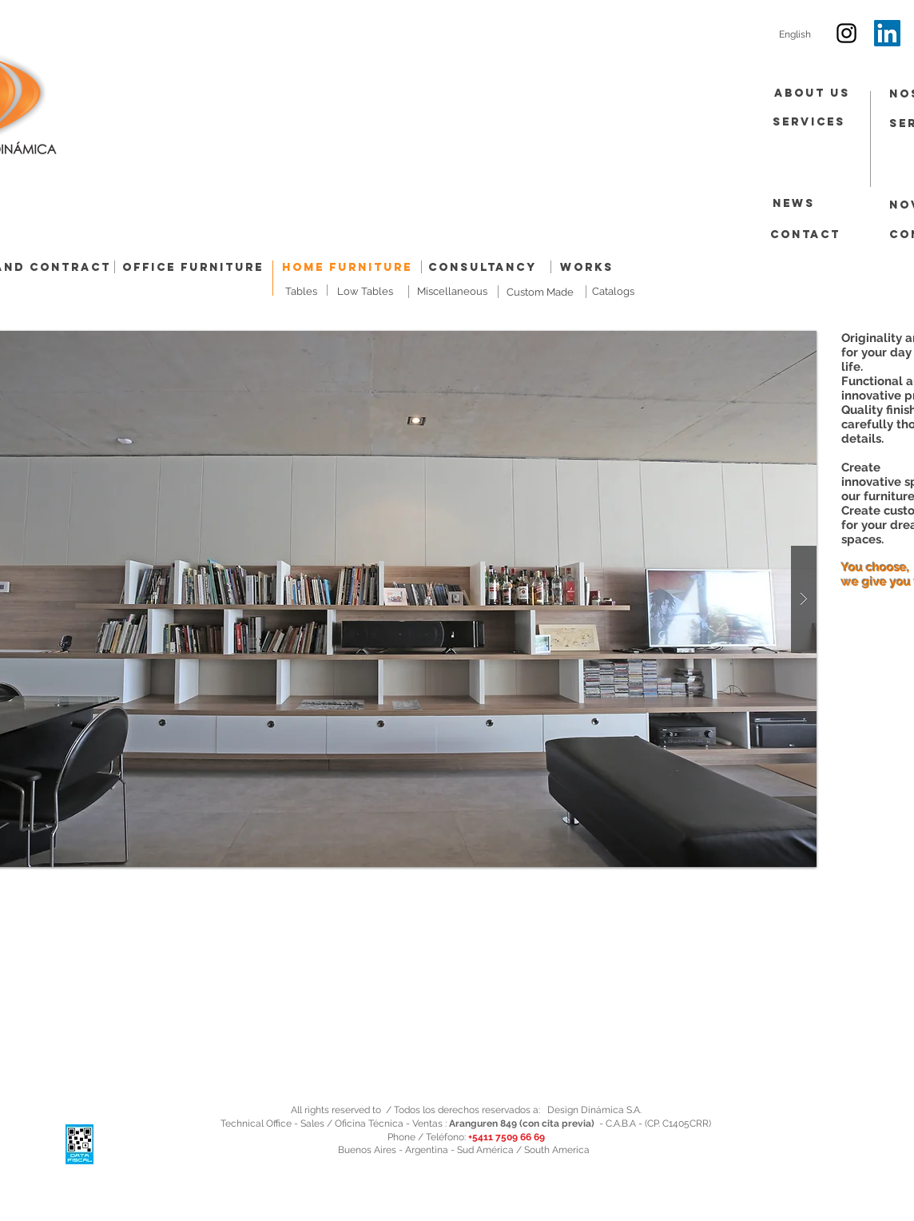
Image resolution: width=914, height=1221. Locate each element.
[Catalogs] (613, 292)
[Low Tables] (365, 292)
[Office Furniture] (193, 268)
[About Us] (812, 94)
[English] (795, 35)
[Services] (809, 122)
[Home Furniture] (347, 268)
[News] (794, 204)
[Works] (587, 268)
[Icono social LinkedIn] (887, 33)
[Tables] (301, 292)
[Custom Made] (540, 292)
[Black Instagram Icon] (846, 33)
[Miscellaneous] (452, 292)
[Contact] (805, 235)
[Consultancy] (482, 268)
